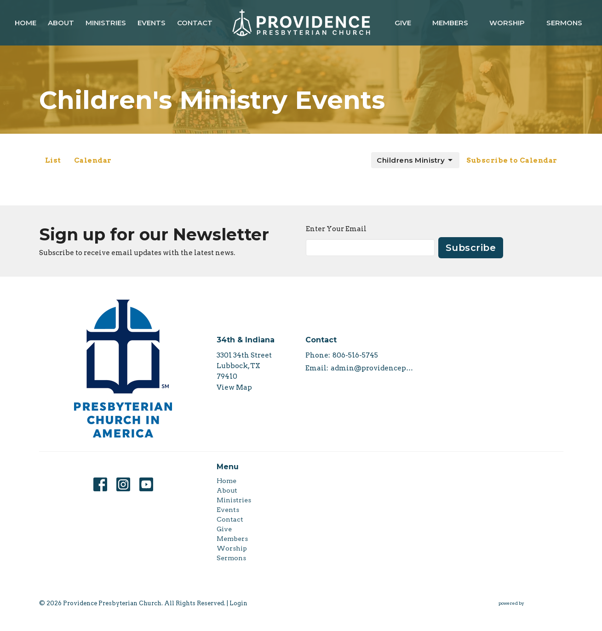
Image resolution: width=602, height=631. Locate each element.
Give (403, 22)
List (53, 160)
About (61, 22)
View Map (234, 387)
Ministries (106, 22)
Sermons (564, 22)
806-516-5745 (355, 355)
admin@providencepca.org (373, 368)
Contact (194, 22)
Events (152, 22)
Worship (507, 22)
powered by (531, 603)
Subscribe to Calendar (511, 160)
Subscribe (471, 247)
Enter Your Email (336, 229)
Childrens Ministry (415, 160)
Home (25, 22)
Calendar (93, 160)
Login (238, 603)
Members (450, 22)
